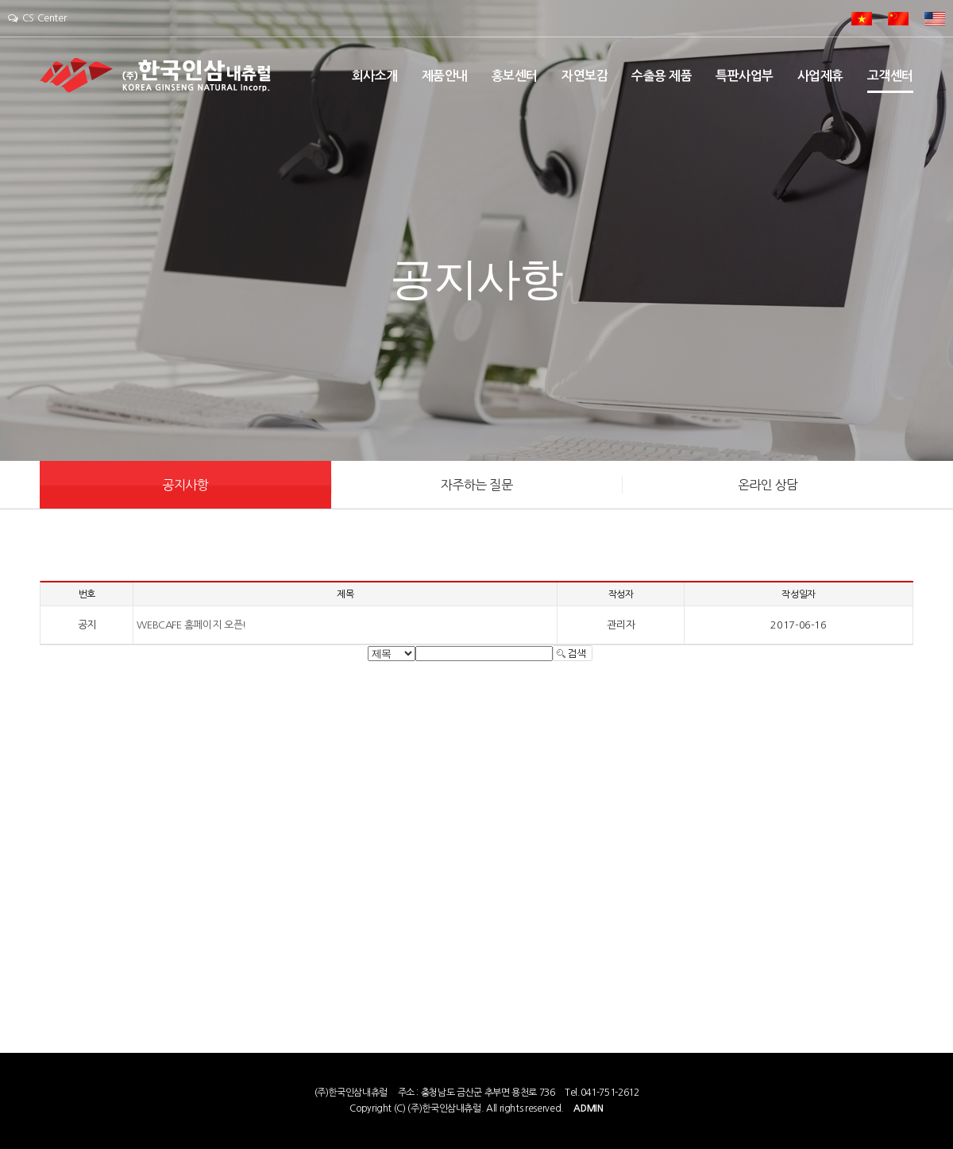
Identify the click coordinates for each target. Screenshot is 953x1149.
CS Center (37, 18)
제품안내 (445, 76)
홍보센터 (515, 76)
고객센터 (890, 76)
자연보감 (584, 76)
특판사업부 (745, 76)
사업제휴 (820, 76)
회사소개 (375, 76)
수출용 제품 (661, 76)
